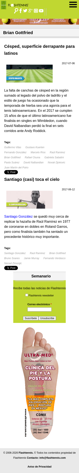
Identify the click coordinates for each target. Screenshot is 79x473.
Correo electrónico (39, 304)
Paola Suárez (11, 162)
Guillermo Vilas (12, 147)
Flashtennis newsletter (41, 295)
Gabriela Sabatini (54, 157)
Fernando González (15, 152)
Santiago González (14, 253)
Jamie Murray (31, 258)
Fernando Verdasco (54, 258)
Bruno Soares (12, 258)
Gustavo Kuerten (34, 147)
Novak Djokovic (56, 162)
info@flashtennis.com (52, 457)
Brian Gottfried (12, 157)
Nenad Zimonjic (13, 263)
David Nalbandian (34, 162)
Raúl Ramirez (57, 152)
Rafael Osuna (32, 157)
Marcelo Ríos (38, 152)
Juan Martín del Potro (16, 167)
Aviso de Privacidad (40, 466)
